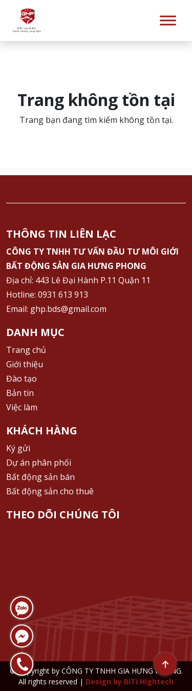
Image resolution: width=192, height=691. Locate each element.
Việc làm (21, 407)
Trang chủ (26, 349)
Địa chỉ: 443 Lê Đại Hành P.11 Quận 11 (78, 280)
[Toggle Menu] (168, 20)
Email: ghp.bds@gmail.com (56, 309)
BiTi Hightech (149, 681)
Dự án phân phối (38, 462)
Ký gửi (18, 448)
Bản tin (20, 393)
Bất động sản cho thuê (50, 491)
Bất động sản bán (40, 477)
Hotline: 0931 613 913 (47, 294)
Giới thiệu (24, 364)
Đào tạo (21, 378)
